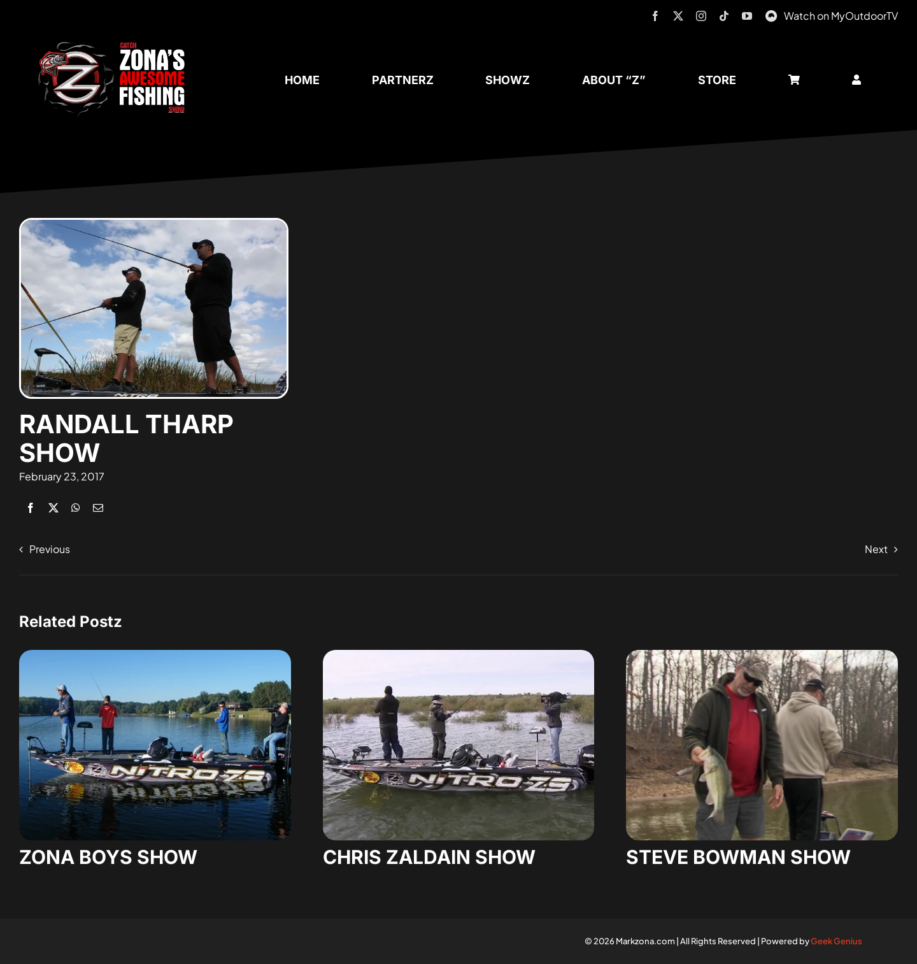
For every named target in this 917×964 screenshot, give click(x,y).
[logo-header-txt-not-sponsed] (116, 46)
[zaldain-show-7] (459, 654)
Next (876, 549)
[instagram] (701, 16)
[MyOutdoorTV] (771, 14)
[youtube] (747, 16)
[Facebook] (30, 507)
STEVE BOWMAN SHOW (738, 856)
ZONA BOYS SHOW (108, 856)
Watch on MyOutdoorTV (841, 15)
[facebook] (655, 16)
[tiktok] (724, 16)
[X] (53, 507)
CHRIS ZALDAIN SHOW (429, 856)
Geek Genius (836, 941)
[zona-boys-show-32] (155, 654)
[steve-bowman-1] (762, 654)
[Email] (98, 507)
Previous (49, 549)
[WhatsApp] (76, 507)
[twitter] (678, 16)
